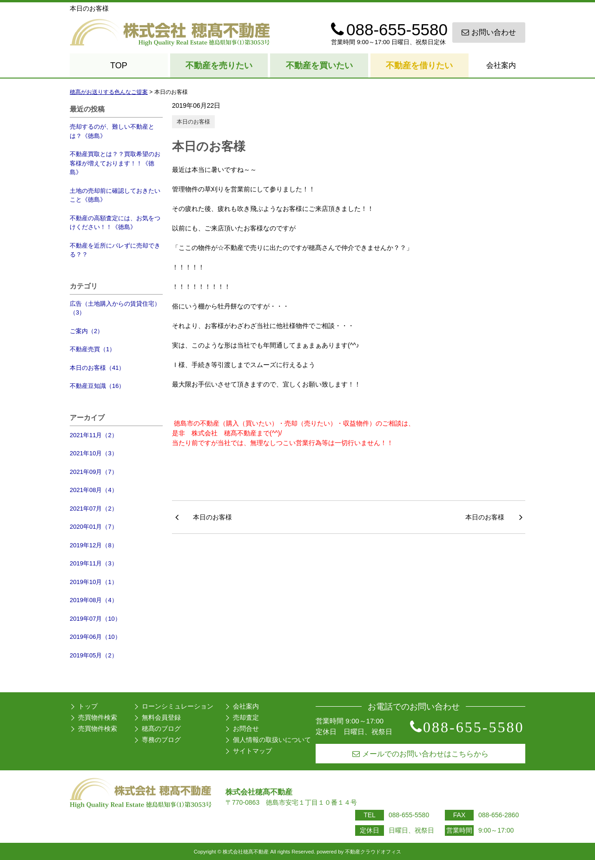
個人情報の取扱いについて (272, 739)
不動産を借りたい (419, 65)
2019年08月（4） (94, 600)
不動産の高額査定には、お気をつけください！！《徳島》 (115, 223)
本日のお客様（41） (97, 367)
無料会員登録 (161, 717)
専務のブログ (161, 739)
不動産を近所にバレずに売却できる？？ (115, 250)
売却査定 (246, 717)
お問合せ (246, 728)
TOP (118, 65)
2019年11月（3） (94, 563)
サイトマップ (252, 751)
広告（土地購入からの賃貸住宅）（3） (115, 308)
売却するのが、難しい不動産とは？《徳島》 (112, 131)
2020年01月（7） (94, 526)
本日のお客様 (193, 121)
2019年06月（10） (95, 636)
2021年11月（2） (94, 435)
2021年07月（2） (94, 508)
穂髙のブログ (161, 728)
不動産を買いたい (319, 65)
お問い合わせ (489, 32)
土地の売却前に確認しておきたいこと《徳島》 (115, 195)
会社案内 (501, 65)
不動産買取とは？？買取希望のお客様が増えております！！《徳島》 (115, 163)
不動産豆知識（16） (97, 385)
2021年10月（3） (94, 453)
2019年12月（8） (94, 545)
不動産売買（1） (92, 349)
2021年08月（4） (94, 489)
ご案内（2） (86, 331)
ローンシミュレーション (177, 706)
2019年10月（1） (94, 581)
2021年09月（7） (94, 471)
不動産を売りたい (218, 65)
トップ (88, 706)
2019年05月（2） (94, 655)
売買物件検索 (97, 717)
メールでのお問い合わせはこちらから (420, 754)
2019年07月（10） (95, 618)
